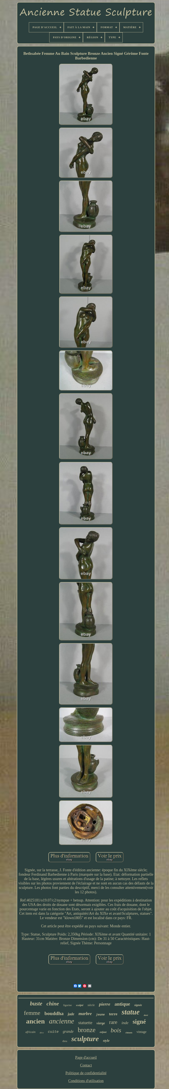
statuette (85, 1022)
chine (53, 1004)
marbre (85, 1013)
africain (30, 1032)
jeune (100, 1014)
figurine (67, 1005)
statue (131, 1012)
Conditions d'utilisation (86, 1081)
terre (113, 1014)
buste (36, 1003)
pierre (104, 1004)
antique (122, 1004)
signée (138, 1005)
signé (139, 1021)
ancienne (61, 1021)
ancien (35, 1021)
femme (32, 1013)
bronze (86, 1030)
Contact (86, 1065)
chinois (128, 1032)
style (106, 1041)
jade (71, 1014)
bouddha (54, 1013)
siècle (91, 1005)
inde (124, 1023)
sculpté (79, 1005)
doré (146, 1015)
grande (68, 1031)
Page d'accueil (86, 1057)
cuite (53, 1032)
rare (113, 1022)
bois (116, 1030)
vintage (141, 1032)
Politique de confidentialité (85, 1073)
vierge (101, 1023)
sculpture (85, 1039)
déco (42, 1032)
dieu (65, 1041)
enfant (103, 1032)
